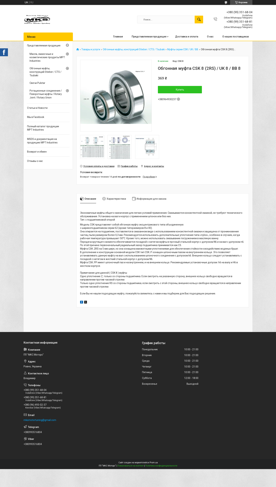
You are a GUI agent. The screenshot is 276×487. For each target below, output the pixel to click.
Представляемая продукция (149, 36)
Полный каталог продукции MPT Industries (43, 128)
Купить (180, 89)
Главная (118, 36)
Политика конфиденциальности (161, 466)
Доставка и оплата (186, 36)
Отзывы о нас (35, 161)
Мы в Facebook (35, 117)
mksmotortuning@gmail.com (40, 420)
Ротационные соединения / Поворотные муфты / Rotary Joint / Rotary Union (46, 94)
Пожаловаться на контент (131, 466)
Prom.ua (154, 462)
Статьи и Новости (37, 108)
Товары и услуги (90, 49)
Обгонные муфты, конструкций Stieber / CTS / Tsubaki (134, 49)
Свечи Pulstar (37, 83)
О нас (210, 36)
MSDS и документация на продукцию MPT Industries (42, 141)
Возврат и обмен (37, 151)
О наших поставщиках (235, 36)
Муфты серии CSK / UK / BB (182, 49)
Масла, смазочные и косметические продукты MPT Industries (47, 57)
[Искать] (199, 19)
